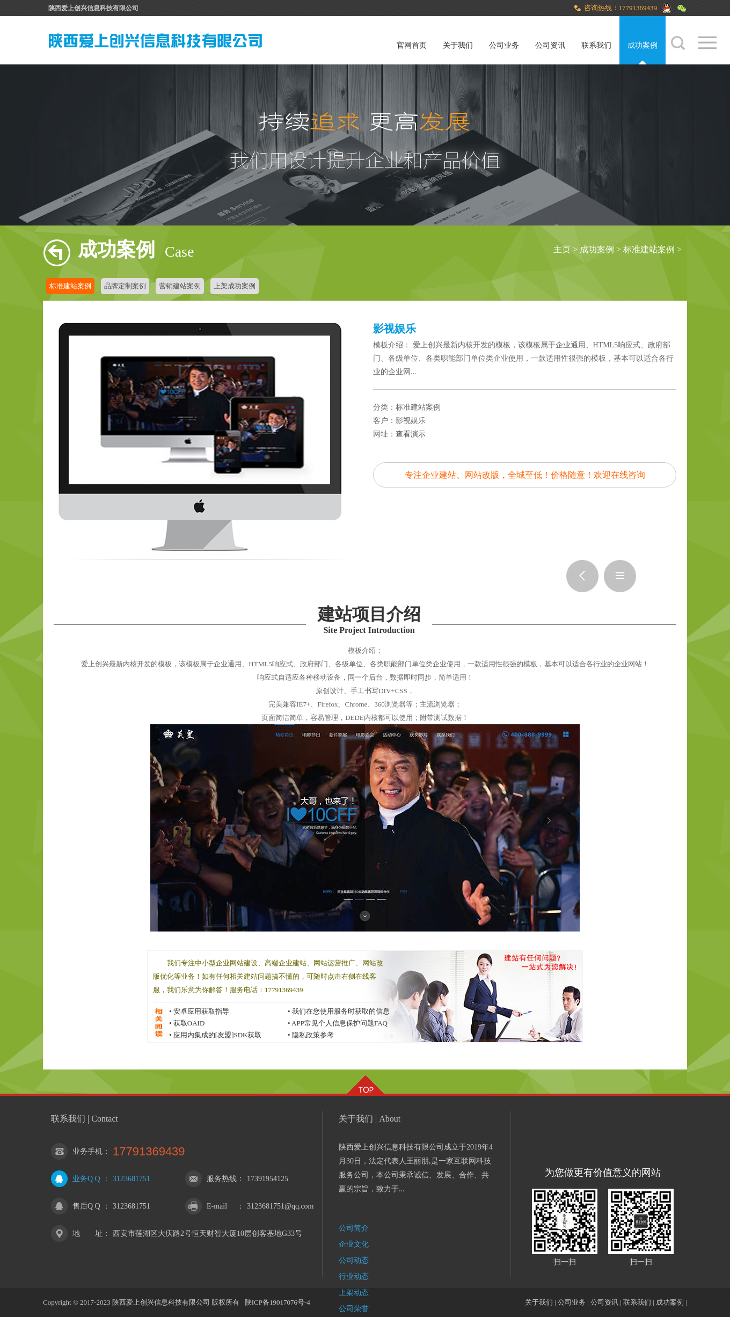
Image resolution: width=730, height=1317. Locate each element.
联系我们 (596, 45)
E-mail (217, 1206)
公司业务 (504, 45)
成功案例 (642, 45)
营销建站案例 (180, 286)
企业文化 (354, 1244)
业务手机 (87, 1151)
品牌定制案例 (125, 286)
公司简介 (354, 1228)
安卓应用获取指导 (201, 1011)
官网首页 (412, 45)
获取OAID (189, 1023)
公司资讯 (550, 45)
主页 (562, 249)
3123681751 (131, 1179)
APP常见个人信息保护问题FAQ (339, 1023)
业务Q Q (86, 1179)
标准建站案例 (649, 249)
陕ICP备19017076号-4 (277, 1302)
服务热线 (222, 1179)
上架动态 (354, 1293)
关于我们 (458, 45)
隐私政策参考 (313, 1035)
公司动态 (354, 1260)
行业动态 (354, 1276)
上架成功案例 (235, 286)
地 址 (87, 1233)
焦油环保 (582, 576)
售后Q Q (86, 1206)
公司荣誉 (354, 1309)
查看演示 (411, 434)
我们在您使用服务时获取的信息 (341, 1011)
